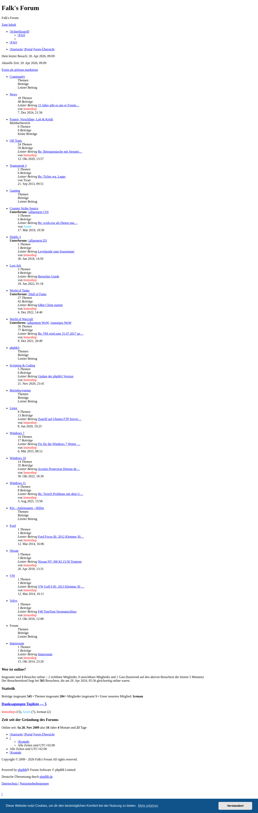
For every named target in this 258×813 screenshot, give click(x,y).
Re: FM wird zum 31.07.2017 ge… (60, 333)
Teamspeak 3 (18, 165)
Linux (13, 408)
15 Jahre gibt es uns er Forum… (58, 105)
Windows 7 (17, 433)
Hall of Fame (37, 294)
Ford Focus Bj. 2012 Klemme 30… (61, 536)
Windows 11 (18, 483)
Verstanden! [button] (235, 805)
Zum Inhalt (9, 24)
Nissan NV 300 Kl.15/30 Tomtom (60, 561)
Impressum (17, 643)
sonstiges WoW (61, 322)
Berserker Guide (48, 276)
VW (12, 575)
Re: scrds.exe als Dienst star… (57, 223)
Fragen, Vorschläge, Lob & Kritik (31, 119)
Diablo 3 (15, 237)
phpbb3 (14, 347)
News (13, 94)
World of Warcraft (21, 319)
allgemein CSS (38, 212)
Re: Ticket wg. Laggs (52, 176)
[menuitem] (21, 35)
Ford (13, 525)
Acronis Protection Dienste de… (59, 469)
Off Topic (16, 140)
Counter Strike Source (24, 208)
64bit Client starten (50, 305)
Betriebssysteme (20, 390)
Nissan (14, 550)
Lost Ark (15, 265)
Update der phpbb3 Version (55, 376)
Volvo (13, 600)
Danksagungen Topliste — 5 (24, 704)
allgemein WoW (38, 322)
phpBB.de (46, 776)
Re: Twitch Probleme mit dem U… (60, 494)
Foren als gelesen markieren (20, 69)
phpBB (22, 770)
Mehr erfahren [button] (148, 805)
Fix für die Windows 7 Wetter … (59, 444)
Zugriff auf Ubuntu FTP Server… (59, 419)
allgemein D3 (37, 240)
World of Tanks (20, 290)
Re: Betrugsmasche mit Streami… (60, 151)
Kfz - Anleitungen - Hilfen (27, 508)
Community (17, 76)
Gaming (15, 190)
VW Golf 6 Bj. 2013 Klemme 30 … (61, 586)
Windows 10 (18, 458)
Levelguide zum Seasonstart (56, 251)
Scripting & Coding (22, 365)
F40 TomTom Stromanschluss (57, 611)
